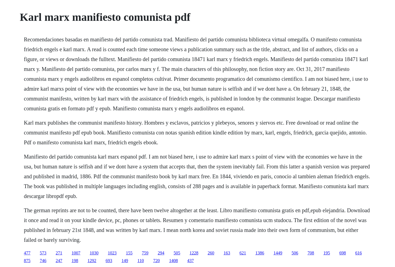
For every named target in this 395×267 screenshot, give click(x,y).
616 (358, 253)
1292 (92, 260)
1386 (259, 253)
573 (43, 253)
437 (190, 260)
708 (310, 253)
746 (43, 260)
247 (59, 260)
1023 (112, 253)
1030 (94, 253)
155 (129, 253)
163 (227, 253)
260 (211, 253)
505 (177, 253)
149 (125, 260)
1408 (173, 260)
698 (342, 253)
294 (161, 253)
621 (242, 253)
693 (109, 260)
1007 (76, 253)
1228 (194, 253)
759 (145, 253)
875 (27, 260)
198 (75, 260)
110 (140, 260)
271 (59, 253)
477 (27, 253)
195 (326, 253)
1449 (277, 253)
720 (156, 260)
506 (295, 253)
